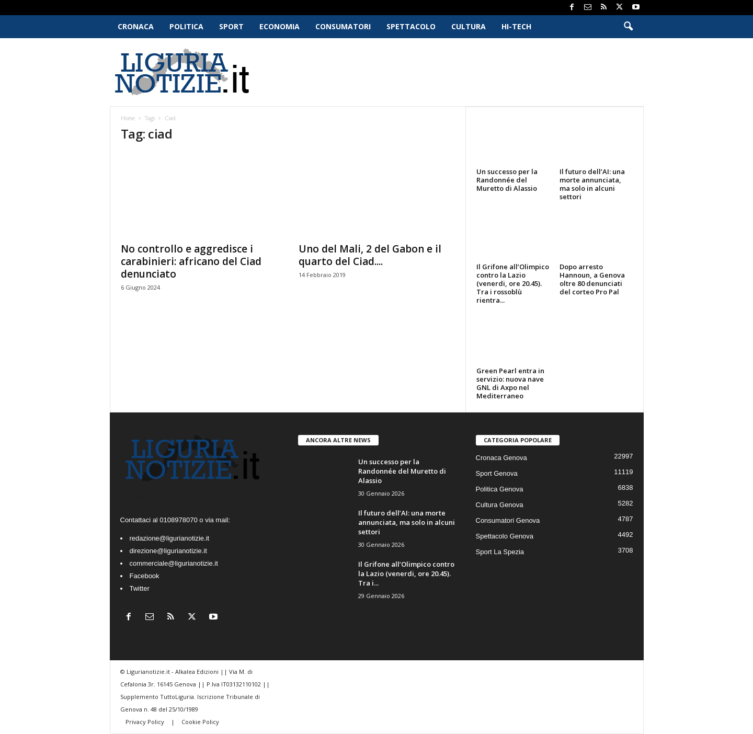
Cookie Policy (200, 722)
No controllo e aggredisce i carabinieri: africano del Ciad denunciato (191, 261)
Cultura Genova (499, 505)
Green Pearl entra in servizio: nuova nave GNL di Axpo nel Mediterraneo (510, 383)
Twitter (140, 588)
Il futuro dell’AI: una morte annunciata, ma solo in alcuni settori (592, 184)
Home (128, 118)
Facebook (144, 576)
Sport (231, 26)
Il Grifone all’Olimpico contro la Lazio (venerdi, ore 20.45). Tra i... (406, 573)
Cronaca (136, 26)
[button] (628, 26)
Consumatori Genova (508, 520)
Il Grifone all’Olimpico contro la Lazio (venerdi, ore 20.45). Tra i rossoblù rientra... (512, 283)
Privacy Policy (146, 722)
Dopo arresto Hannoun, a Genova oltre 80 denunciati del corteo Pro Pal (592, 279)
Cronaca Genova (501, 458)
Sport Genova (497, 473)
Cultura (468, 26)
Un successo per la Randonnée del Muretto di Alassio (507, 180)
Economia (279, 26)
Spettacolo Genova (505, 536)
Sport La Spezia (500, 552)
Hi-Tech (516, 26)
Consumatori (343, 26)
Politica (186, 26)
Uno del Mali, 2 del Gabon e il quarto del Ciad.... (370, 255)
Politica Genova (499, 489)
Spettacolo (411, 26)
